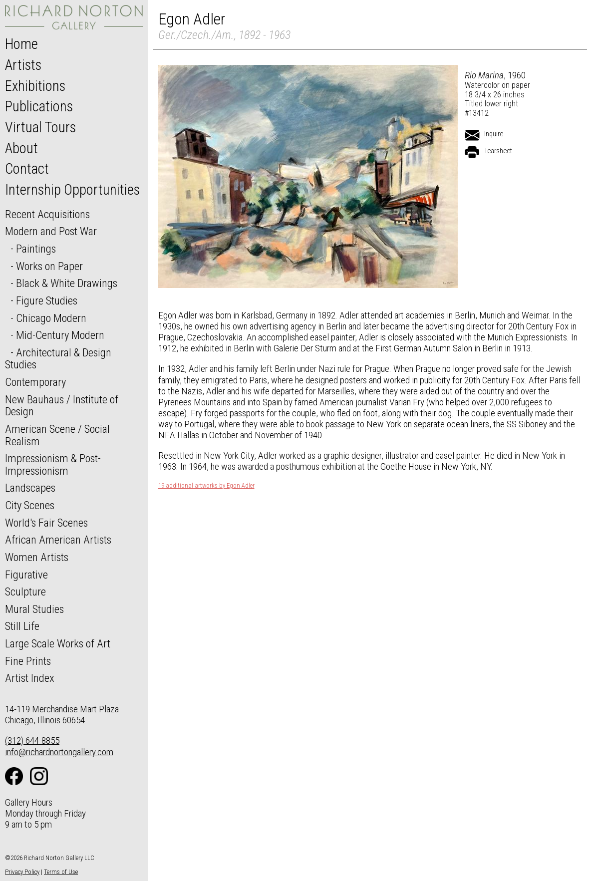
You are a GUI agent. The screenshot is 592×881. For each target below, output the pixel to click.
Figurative (26, 574)
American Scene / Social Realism (57, 435)
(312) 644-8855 (32, 740)
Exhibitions (35, 85)
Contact (27, 168)
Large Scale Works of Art (57, 643)
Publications (39, 106)
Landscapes (30, 487)
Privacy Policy (22, 872)
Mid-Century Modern (60, 334)
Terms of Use (61, 872)
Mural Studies (34, 608)
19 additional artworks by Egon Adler (206, 485)
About (21, 148)
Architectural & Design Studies (58, 358)
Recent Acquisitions (47, 214)
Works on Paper (49, 266)
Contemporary (35, 381)
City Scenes (29, 505)
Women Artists (36, 557)
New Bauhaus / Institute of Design (61, 405)
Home (21, 43)
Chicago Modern (51, 317)
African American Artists (58, 539)
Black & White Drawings (66, 283)
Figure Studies (46, 300)
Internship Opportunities (72, 189)
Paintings (36, 248)
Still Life (22, 625)
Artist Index (29, 677)
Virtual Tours (40, 127)
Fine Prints (28, 660)
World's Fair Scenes (46, 522)
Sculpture (25, 591)
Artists (23, 64)
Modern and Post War (51, 231)
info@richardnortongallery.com (59, 752)
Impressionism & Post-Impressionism (53, 464)
